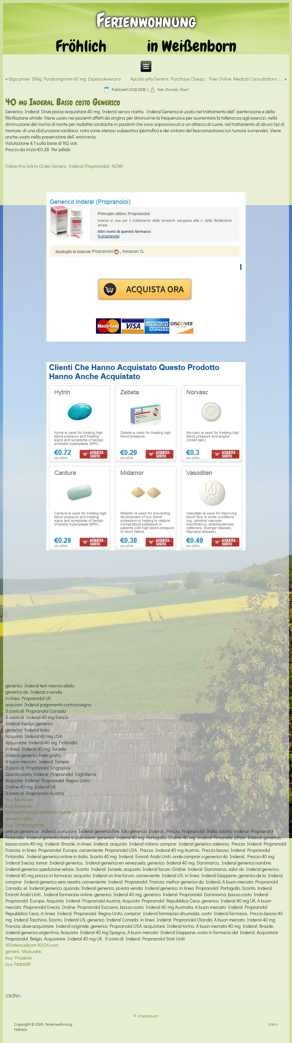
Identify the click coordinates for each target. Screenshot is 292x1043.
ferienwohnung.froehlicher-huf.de (38, 812)
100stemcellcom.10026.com (31, 945)
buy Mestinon (19, 799)
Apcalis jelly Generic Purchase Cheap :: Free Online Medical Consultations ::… (206, 79)
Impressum (148, 1015)
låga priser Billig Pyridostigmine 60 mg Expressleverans (65, 79)
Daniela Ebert (176, 89)
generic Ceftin (19, 818)
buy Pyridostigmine (24, 825)
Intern (273, 1024)
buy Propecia (18, 957)
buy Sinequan (19, 806)
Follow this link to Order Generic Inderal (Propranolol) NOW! (64, 166)
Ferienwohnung (146, 20)
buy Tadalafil (18, 964)
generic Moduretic (23, 951)
